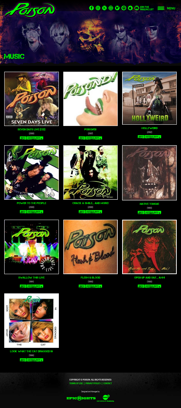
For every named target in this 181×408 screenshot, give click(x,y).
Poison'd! (90, 129)
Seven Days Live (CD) (31, 129)
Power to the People (31, 203)
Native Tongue (149, 203)
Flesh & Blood (90, 277)
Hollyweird (149, 128)
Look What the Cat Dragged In (31, 351)
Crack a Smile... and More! (90, 203)
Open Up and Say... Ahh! (149, 277)
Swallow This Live (31, 277)
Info (23, 138)
